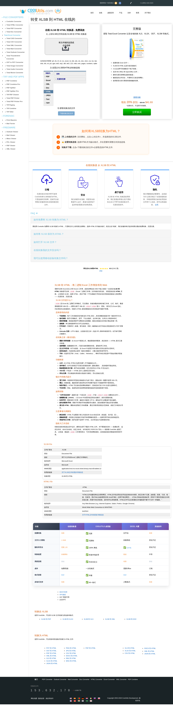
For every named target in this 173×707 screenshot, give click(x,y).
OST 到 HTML (51, 653)
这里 (156, 205)
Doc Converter (84, 682)
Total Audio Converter (14, 69)
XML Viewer (10, 149)
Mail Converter (73, 682)
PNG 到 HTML (71, 651)
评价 (100, 271)
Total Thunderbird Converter (13, 57)
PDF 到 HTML (51, 656)
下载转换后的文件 (66, 113)
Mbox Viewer (11, 138)
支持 (129, 13)
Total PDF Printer (12, 98)
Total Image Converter (14, 66)
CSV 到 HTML (71, 656)
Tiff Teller (10, 112)
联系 (137, 13)
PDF (47, 76)
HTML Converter (96, 682)
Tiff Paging (10, 105)
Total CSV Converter (14, 42)
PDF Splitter (11, 88)
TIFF (48, 103)
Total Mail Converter (14, 49)
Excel (48, 80)
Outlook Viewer (12, 132)
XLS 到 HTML (51, 661)
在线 (100, 13)
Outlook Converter (60, 682)
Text (47, 99)
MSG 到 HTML (71, 663)
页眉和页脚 (61, 79)
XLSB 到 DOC (131, 622)
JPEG (48, 95)
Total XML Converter (14, 45)
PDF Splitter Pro (12, 91)
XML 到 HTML (51, 658)
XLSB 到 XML (110, 622)
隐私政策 (41, 701)
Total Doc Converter (14, 32)
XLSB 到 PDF (46, 622)
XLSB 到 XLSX (67, 622)
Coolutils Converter (13, 21)
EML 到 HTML (71, 661)
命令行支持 (63, 595)
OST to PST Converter (14, 62)
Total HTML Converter (14, 25)
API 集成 (62, 597)
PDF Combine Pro (13, 84)
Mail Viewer (10, 135)
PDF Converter (47, 682)
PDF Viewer (10, 145)
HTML (48, 92)
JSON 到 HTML (51, 666)
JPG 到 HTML (71, 653)
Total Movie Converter (14, 73)
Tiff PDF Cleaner (12, 95)
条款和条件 (49, 701)
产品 (120, 13)
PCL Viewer (10, 142)
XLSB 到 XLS (88, 622)
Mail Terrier (10, 123)
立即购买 (137, 112)
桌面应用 (110, 13)
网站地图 (34, 701)
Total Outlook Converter (15, 52)
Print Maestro (11, 120)
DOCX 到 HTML (71, 658)
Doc (47, 88)
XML (48, 84)
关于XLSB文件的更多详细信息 (72, 472)
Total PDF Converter (14, 28)
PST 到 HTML (51, 651)
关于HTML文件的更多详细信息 (93, 515)
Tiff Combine (11, 108)
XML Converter (121, 682)
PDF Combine (11, 81)
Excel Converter (109, 682)
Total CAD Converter (14, 38)
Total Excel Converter (12, 35)
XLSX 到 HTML (51, 663)
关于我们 (148, 13)
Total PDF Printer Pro (14, 101)
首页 (92, 13)
